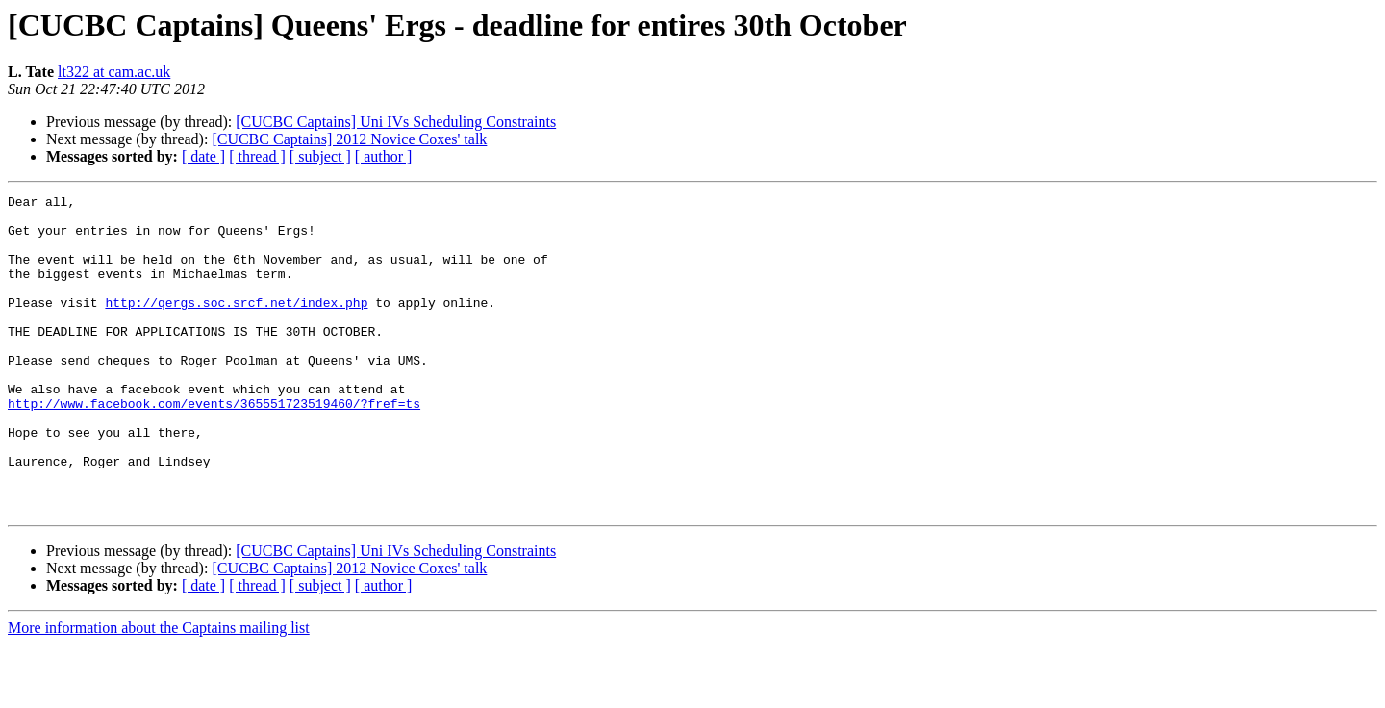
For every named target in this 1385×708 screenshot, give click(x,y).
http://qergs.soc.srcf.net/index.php (236, 325)
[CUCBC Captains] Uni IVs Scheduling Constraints (396, 122)
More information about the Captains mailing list (159, 691)
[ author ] (384, 156)
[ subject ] (320, 156)
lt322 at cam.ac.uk (114, 71)
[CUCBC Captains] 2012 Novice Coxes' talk (349, 139)
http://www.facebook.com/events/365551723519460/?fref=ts (214, 446)
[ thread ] (257, 156)
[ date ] (203, 156)
